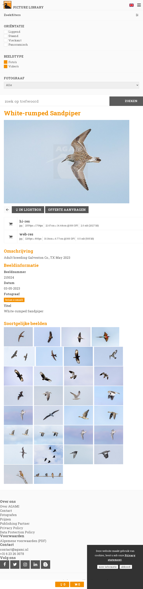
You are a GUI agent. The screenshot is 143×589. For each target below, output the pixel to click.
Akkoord (125, 567)
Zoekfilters (71, 15)
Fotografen (8, 515)
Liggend (12, 32)
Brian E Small (14, 299)
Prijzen (5, 519)
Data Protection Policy (17, 532)
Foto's (10, 62)
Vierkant (12, 40)
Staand (11, 36)
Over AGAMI (9, 506)
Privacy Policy (11, 528)
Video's (11, 66)
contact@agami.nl (14, 549)
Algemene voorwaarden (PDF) (23, 541)
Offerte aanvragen (67, 210)
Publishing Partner (15, 523)
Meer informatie (108, 567)
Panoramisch (16, 44)
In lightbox (30, 210)
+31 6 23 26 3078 (12, 554)
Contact (6, 511)
